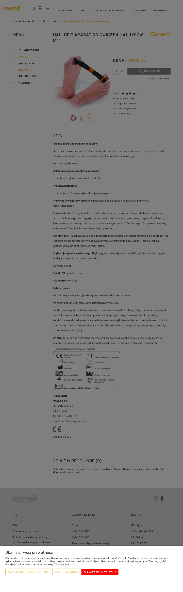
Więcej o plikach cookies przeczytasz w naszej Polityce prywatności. (40, 565)
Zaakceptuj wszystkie (100, 572)
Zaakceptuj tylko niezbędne (29, 572)
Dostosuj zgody (67, 572)
